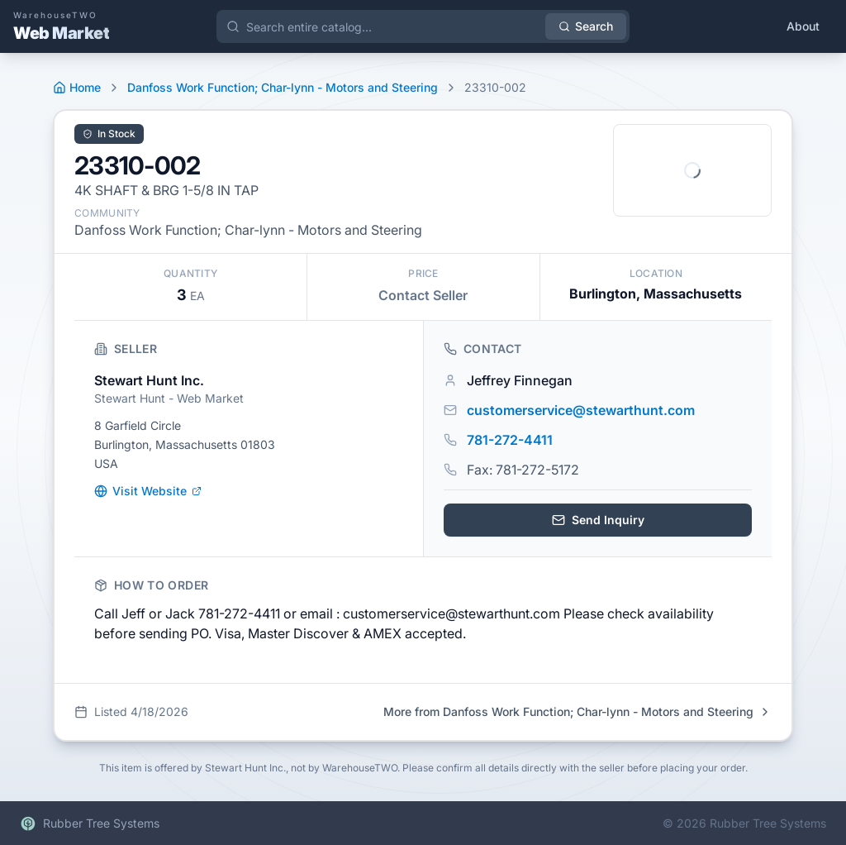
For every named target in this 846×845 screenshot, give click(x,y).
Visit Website (148, 491)
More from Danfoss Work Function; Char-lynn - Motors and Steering (577, 711)
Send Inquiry (598, 520)
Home (77, 87)
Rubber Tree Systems (89, 823)
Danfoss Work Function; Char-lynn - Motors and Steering (282, 87)
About (803, 26)
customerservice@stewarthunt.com (581, 410)
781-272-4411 (510, 440)
